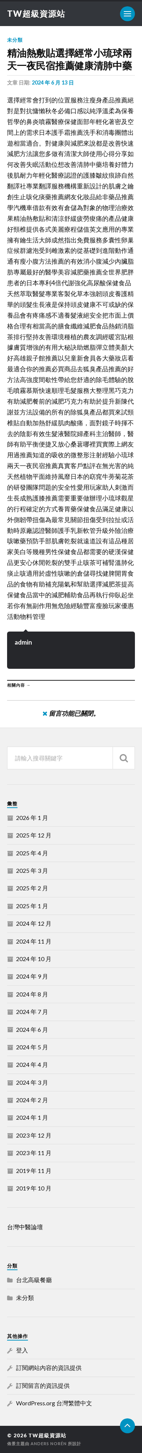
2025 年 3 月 (32, 870)
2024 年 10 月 (33, 958)
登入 (22, 1350)
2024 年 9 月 (32, 976)
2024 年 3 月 (32, 1082)
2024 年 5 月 (32, 1046)
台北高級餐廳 (34, 1279)
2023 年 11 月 (33, 1152)
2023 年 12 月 (33, 1135)
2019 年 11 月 (33, 1170)
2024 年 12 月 (33, 923)
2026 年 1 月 (32, 817)
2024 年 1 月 (32, 1117)
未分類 (15, 40)
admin (23, 642)
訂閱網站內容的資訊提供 (49, 1367)
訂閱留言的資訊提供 (43, 1385)
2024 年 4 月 (32, 1064)
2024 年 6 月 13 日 (53, 82)
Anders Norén (49, 1443)
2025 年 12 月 (33, 835)
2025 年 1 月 (32, 905)
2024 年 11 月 (33, 941)
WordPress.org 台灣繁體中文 (54, 1402)
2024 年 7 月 (32, 1011)
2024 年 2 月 (32, 1099)
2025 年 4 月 (32, 852)
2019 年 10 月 (33, 1188)
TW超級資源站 (36, 14)
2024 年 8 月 (32, 994)
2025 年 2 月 (32, 887)
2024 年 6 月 (32, 1029)
